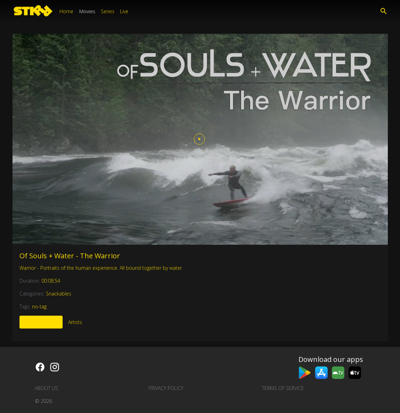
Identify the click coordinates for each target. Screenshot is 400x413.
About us (46, 388)
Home (66, 11)
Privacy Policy (166, 388)
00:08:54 (50, 280)
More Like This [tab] (41, 322)
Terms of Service (283, 388)
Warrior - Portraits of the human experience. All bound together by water (100, 268)
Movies (87, 11)
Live (124, 11)
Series (107, 11)
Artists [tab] (75, 322)
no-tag (39, 306)
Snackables (58, 293)
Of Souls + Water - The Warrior (69, 255)
